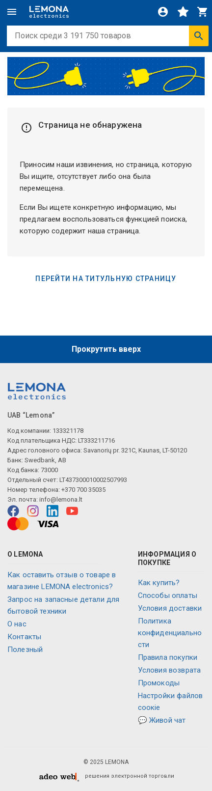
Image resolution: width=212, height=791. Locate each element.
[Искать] (199, 36)
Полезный (25, 649)
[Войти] (163, 11)
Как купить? (159, 582)
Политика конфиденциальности (170, 633)
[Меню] (12, 12)
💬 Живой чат (162, 720)
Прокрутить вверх (106, 349)
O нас (16, 624)
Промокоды (159, 682)
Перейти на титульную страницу (105, 278)
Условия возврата (169, 670)
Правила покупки (167, 657)
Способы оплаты (167, 595)
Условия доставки (170, 608)
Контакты (24, 636)
